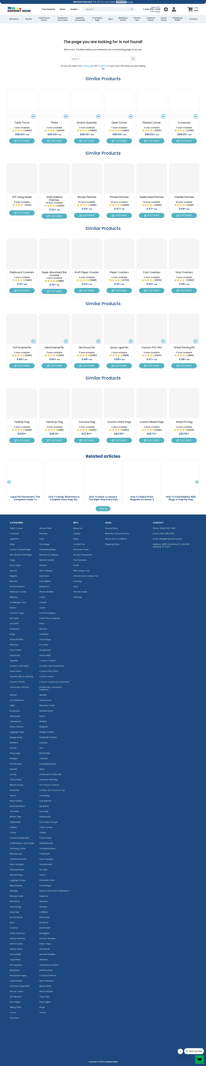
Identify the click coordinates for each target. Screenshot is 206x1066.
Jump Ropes (16, 980)
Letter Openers (17, 933)
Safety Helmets (17, 938)
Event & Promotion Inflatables (54, 890)
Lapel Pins (14, 538)
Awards (13, 769)
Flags (12, 560)
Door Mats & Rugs (48, 822)
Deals (62, 9)
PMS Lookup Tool (81, 570)
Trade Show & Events (44, 19)
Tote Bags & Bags (97, 19)
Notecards (15, 716)
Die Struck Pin (87, 347)
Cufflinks (43, 912)
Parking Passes (17, 869)
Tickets (42, 832)
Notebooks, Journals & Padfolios (50, 688)
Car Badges (45, 885)
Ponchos (43, 922)
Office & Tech (137, 19)
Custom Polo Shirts (48, 671)
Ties (41, 747)
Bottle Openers (17, 586)
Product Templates (82, 554)
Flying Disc (44, 586)
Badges (13, 758)
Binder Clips (15, 816)
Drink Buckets (46, 970)
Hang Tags (15, 753)
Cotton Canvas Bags (20, 549)
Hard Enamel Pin (54, 347)
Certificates (15, 763)
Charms (14, 927)
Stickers (43, 565)
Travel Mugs (45, 639)
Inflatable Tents (47, 880)
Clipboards (15, 822)
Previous (9, 482)
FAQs (75, 538)
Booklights (44, 933)
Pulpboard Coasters (22, 272)
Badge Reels (16, 737)
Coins (42, 597)
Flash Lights (45, 1001)
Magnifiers (15, 970)
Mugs (12, 634)
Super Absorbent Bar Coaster (54, 274)
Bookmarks (44, 927)
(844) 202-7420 (167, 528)
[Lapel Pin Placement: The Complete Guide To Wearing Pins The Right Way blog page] (25, 476)
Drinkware (14, 628)
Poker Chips (45, 943)
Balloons (14, 644)
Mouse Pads (45, 528)
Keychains (44, 575)
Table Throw (21, 122)
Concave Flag (87, 422)
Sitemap (77, 597)
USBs (12, 705)
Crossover (184, 122)
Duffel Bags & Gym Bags (22, 843)
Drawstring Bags (47, 549)
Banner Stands (46, 560)
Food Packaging (47, 612)
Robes (13, 607)
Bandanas (15, 901)
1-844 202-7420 (151, 9)
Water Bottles (16, 639)
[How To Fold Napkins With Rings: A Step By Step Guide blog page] (181, 476)
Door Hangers (46, 859)
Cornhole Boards (18, 859)
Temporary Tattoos (19, 687)
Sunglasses (45, 649)
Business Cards (47, 705)
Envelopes (15, 710)
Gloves (13, 694)
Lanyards (14, 623)
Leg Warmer (45, 800)
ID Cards (43, 644)
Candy (13, 774)
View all (103, 508)
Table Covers (16, 528)
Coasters (14, 533)
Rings (42, 1007)
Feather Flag (21, 422)
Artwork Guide (80, 591)
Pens (41, 623)
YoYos (13, 1012)
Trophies (43, 758)
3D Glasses (15, 996)
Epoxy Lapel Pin (119, 347)
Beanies (14, 581)
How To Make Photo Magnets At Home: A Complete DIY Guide (142, 499)
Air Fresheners (17, 700)
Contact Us (103, 66)
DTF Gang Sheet (22, 197)
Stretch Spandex (87, 122)
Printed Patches (119, 197)
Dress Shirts (15, 671)
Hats (41, 538)
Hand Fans (15, 655)
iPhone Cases (16, 991)
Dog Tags (14, 912)
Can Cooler (15, 649)
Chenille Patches (184, 197)
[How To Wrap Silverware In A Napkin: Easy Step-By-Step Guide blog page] (64, 476)
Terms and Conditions (116, 538)
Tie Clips (43, 869)
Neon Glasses (46, 980)
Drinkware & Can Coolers (62, 19)
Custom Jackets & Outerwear (54, 681)
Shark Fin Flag (184, 422)
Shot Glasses (46, 570)
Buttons (43, 628)
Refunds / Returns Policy (117, 533)
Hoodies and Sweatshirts (51, 665)
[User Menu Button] (165, 9)
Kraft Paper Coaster (87, 272)
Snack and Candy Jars (50, 774)
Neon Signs (15, 565)
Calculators (15, 721)
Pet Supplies (16, 964)
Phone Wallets (46, 591)
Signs (110, 19)
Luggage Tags (17, 731)
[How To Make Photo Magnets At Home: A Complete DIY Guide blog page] (142, 476)
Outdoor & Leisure (150, 19)
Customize (22, 140)
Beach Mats (45, 986)
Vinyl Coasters (184, 272)
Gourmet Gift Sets (48, 779)
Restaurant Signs (18, 975)
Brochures (44, 917)
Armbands (44, 949)
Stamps (43, 906)
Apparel (14, 660)
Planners (43, 901)
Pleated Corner (152, 122)
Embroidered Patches (54, 198)
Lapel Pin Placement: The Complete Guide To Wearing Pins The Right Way (25, 500)
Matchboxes (16, 853)
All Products (14, 19)
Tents (42, 874)
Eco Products (16, 917)
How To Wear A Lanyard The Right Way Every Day (103, 498)
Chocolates (15, 779)
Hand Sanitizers (17, 806)
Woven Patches (86, 197)
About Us (77, 528)
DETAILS (130, 2)
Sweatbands (45, 864)
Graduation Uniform (49, 964)
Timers (42, 1012)
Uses (75, 586)
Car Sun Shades (47, 938)
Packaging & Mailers (178, 19)
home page (88, 66)
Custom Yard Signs (19, 665)
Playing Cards (16, 896)
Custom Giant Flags (119, 422)
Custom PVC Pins (151, 347)
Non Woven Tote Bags (21, 554)
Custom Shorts (17, 681)
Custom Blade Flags (152, 422)
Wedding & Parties (122, 19)
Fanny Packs (45, 837)
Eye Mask (43, 811)
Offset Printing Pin (184, 347)
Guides (73, 9)
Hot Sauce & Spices (49, 784)
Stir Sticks (14, 811)
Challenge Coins (18, 602)
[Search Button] (132, 9)
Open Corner (119, 122)
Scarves (43, 742)
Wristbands (45, 816)
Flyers (42, 716)
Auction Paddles (47, 954)
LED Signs (14, 618)
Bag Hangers (16, 885)
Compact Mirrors (47, 975)
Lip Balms (44, 806)
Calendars (44, 853)
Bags (12, 544)
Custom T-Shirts (47, 660)
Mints (42, 769)
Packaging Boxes (47, 763)
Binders (43, 721)
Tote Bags (44, 544)
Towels (42, 602)
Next (197, 482)
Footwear (14, 1017)
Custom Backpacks (19, 837)
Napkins (13, 575)
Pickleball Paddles (48, 737)
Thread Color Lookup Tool (85, 575)
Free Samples (48, 9)
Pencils (13, 747)
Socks (42, 607)
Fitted (54, 122)
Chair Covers (45, 827)
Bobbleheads (46, 843)
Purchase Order (81, 549)
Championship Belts (20, 986)
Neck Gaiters (16, 800)
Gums (13, 795)
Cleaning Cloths (18, 848)
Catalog (77, 581)
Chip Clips (44, 996)
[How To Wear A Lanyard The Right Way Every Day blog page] (103, 476)
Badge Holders (46, 731)
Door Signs (15, 1001)
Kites (12, 922)
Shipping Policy (112, 544)
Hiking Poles (15, 1007)
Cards (13, 832)
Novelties (193, 19)
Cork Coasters (151, 272)
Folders (13, 827)
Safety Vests (16, 949)
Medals (43, 694)
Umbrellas (44, 795)
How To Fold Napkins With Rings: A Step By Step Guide (181, 499)
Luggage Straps (18, 880)
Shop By (28, 19)
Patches (43, 533)
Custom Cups (17, 612)
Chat (158, 11)
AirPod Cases (16, 943)
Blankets (14, 742)
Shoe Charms (16, 726)
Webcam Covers (18, 591)
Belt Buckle (44, 753)
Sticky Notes (45, 700)
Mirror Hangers (17, 864)
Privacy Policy (111, 528)
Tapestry (43, 896)
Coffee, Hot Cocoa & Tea (52, 790)
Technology (15, 906)
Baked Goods (16, 784)
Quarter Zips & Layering (21, 676)
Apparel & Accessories (80, 19)
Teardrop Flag (54, 422)
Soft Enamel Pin (22, 347)
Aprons (13, 570)
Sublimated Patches (152, 197)
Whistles (43, 959)
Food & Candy (164, 19)
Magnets (43, 726)
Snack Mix (14, 790)
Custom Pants (46, 676)
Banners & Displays (49, 554)
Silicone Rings (16, 874)
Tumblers (44, 634)
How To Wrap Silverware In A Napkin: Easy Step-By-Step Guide (64, 499)
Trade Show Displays (49, 618)
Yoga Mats (15, 959)
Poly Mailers (45, 581)
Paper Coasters (119, 272)
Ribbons (14, 597)
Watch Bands (46, 991)
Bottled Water (46, 710)
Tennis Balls (15, 954)
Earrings (13, 890)
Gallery (76, 533)
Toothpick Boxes (47, 848)
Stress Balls (45, 655)
